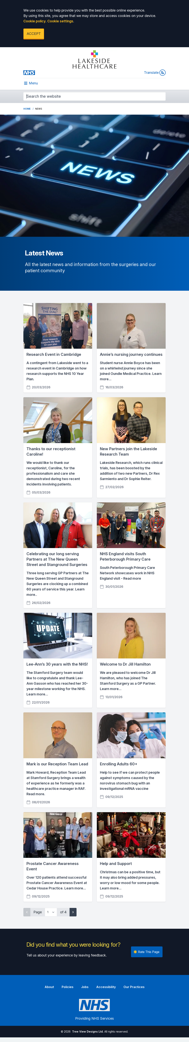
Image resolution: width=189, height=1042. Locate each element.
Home (27, 108)
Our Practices (134, 987)
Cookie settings (60, 21)
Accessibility (106, 987)
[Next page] (73, 912)
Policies (67, 987)
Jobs (85, 987)
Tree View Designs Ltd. (88, 1031)
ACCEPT (34, 34)
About (49, 987)
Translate (155, 73)
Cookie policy (34, 21)
